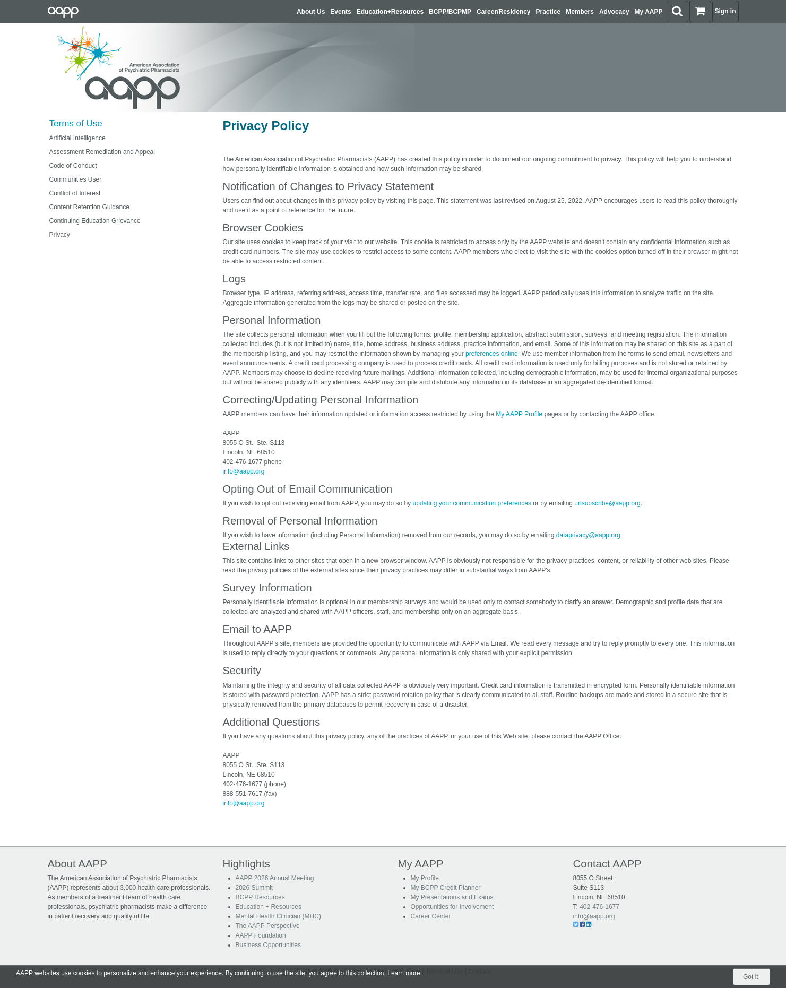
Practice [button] (548, 11)
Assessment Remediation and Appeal (102, 152)
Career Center (431, 916)
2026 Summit (254, 887)
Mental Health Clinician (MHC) (278, 916)
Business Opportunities (268, 945)
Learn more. (404, 973)
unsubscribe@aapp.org (607, 503)
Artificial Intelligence (77, 138)
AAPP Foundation (261, 935)
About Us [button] (311, 11)
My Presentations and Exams (452, 897)
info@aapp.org (244, 471)
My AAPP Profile (519, 414)
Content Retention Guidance (89, 207)
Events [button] (340, 11)
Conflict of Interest (75, 193)
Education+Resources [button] (390, 11)
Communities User (75, 179)
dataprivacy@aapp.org (588, 535)
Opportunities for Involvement (452, 906)
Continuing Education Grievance (95, 221)
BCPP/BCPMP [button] (450, 11)
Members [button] (580, 11)
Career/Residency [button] (503, 11)
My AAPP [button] (649, 11)
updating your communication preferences (471, 503)
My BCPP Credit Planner (446, 887)
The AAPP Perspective (268, 926)
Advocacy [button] (614, 11)
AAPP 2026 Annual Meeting (275, 878)
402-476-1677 (599, 906)
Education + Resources (268, 906)
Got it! (751, 977)
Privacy (59, 234)
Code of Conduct (73, 165)
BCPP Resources (260, 897)
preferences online (491, 353)
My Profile (425, 878)
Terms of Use (75, 123)
